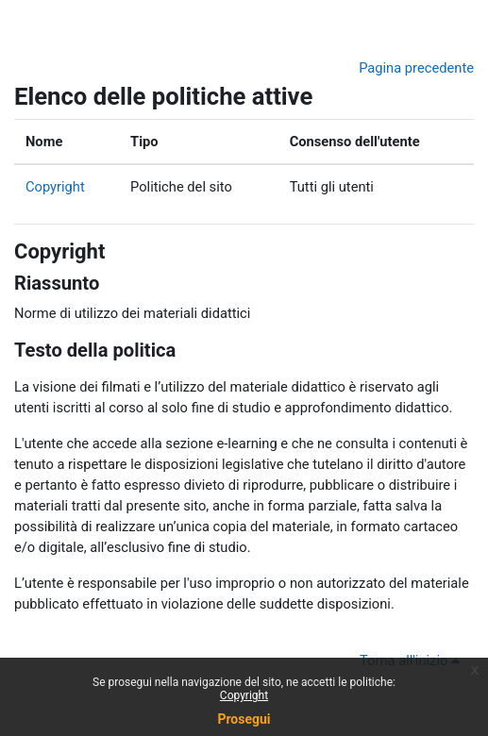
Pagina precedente (416, 67)
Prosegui (243, 719)
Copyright (55, 186)
